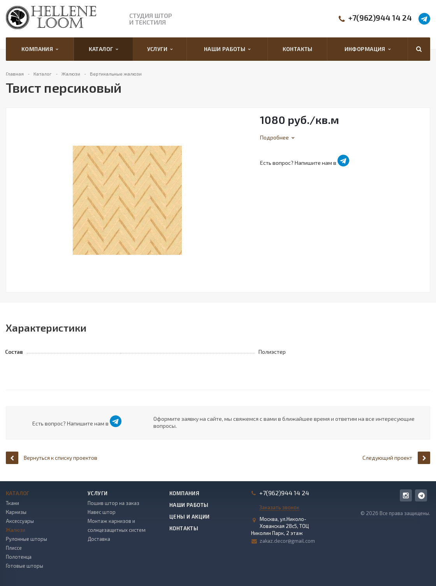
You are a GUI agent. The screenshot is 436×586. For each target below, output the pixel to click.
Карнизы (16, 512)
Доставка (99, 539)
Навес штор (102, 512)
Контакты (298, 49)
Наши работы (227, 49)
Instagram (406, 495)
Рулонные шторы (26, 539)
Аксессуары (20, 521)
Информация (367, 49)
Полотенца (19, 557)
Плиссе (14, 548)
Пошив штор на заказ (113, 503)
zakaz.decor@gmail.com (287, 541)
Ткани (12, 503)
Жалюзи (15, 530)
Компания (39, 49)
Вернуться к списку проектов (51, 458)
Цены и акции (189, 517)
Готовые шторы (24, 566)
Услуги (160, 49)
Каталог (103, 49)
